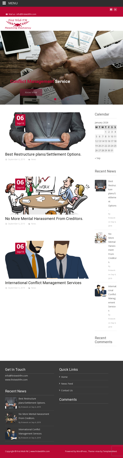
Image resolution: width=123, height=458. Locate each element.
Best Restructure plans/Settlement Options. (43, 154)
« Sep (97, 158)
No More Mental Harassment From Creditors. (44, 218)
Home (64, 376)
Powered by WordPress (76, 451)
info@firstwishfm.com (16, 375)
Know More (39, 92)
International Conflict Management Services (43, 283)
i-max (97, 451)
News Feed (67, 383)
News (33, 159)
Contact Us (67, 390)
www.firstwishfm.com (16, 379)
